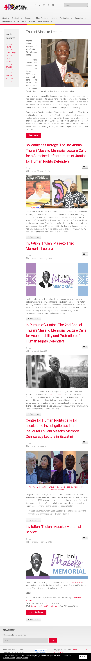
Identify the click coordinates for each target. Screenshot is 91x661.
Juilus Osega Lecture (11, 54)
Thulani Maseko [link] (75, 582)
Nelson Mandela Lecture (9, 78)
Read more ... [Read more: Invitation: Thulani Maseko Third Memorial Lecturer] (33, 318)
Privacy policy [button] (22, 658)
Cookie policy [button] (9, 658)
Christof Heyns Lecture (9, 47)
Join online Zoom (36, 612)
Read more (33, 135)
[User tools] (85, 167)
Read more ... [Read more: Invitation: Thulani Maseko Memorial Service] (33, 619)
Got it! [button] (82, 657)
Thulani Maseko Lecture (9, 70)
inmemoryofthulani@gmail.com (44, 606)
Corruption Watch (55, 394)
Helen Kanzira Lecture (9, 61)
